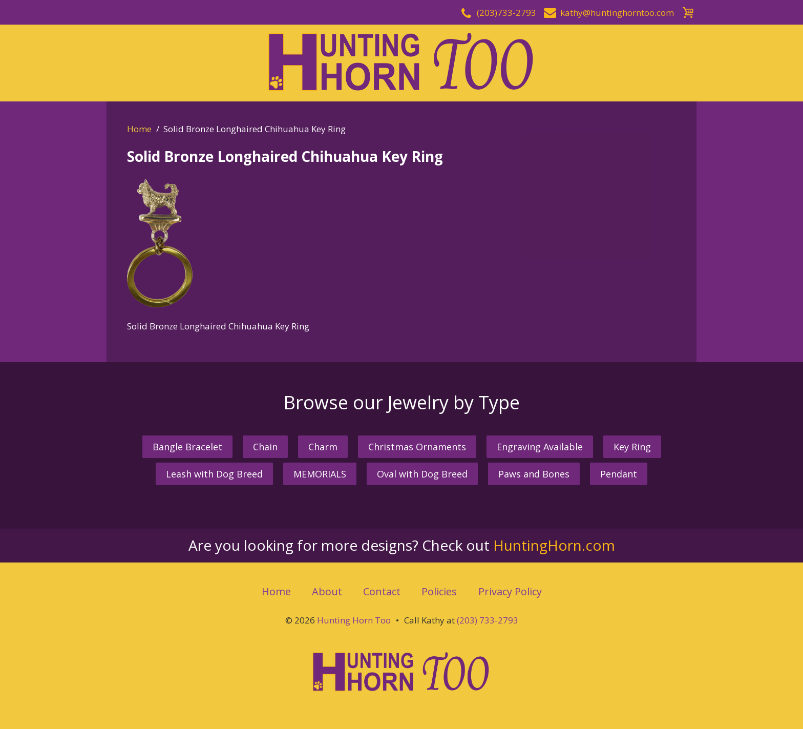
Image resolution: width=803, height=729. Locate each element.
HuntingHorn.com (554, 545)
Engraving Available (540, 447)
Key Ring (632, 447)
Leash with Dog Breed (214, 474)
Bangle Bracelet (187, 447)
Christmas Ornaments (417, 447)
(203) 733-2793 (487, 620)
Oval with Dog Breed (422, 474)
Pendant (618, 474)
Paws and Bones (533, 474)
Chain (265, 447)
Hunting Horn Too (354, 620)
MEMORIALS (319, 474)
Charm (322, 447)
